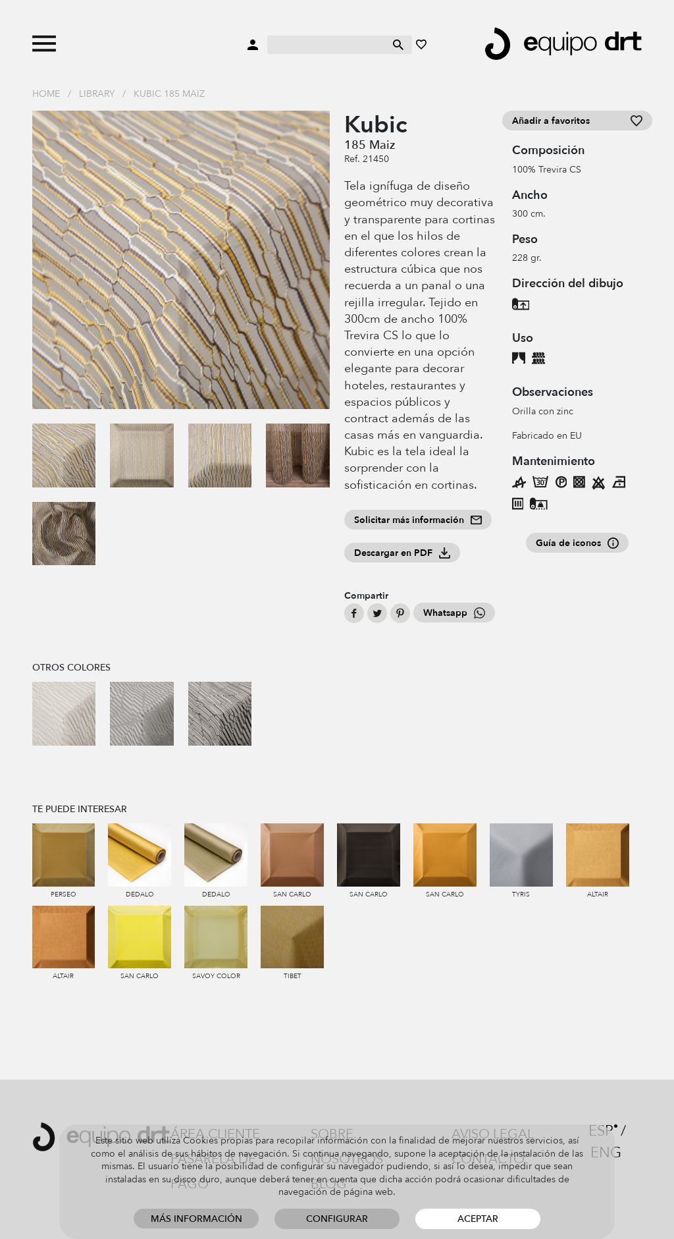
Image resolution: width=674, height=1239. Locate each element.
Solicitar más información (418, 520)
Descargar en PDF (402, 553)
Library (97, 94)
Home (46, 94)
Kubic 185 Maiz (169, 94)
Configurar (337, 1219)
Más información (196, 1219)
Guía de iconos (577, 543)
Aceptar (477, 1219)
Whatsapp (454, 613)
